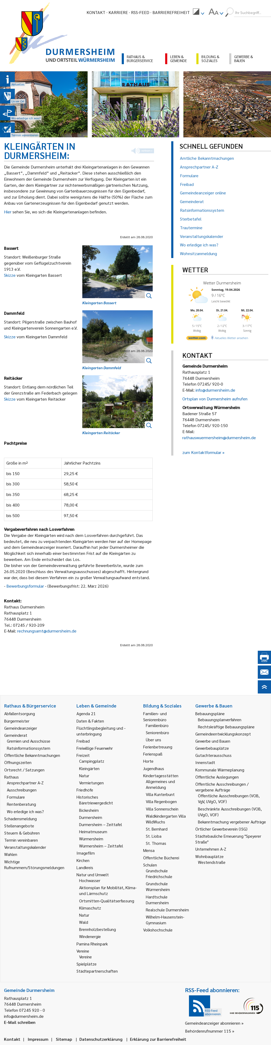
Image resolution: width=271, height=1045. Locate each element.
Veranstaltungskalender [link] (25, 847)
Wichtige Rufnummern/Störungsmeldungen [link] (34, 864)
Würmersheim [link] (91, 838)
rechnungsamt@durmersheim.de (46, 631)
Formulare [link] (16, 797)
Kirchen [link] (82, 860)
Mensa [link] (149, 850)
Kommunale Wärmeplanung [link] (219, 769)
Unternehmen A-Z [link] (210, 849)
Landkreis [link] (84, 867)
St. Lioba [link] (153, 836)
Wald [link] (83, 922)
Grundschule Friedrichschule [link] (159, 873)
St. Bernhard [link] (157, 829)
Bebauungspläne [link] (210, 713)
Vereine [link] (85, 956)
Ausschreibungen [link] (22, 790)
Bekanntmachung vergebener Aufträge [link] (232, 821)
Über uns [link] (153, 739)
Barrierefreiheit (171, 12)
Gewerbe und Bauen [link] (212, 741)
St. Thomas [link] (156, 843)
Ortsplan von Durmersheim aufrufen (214, 398)
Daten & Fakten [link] (90, 721)
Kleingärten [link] (89, 768)
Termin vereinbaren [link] (21, 840)
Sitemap (64, 1039)
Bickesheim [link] (89, 810)
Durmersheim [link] (90, 817)
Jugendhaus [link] (153, 768)
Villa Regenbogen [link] (161, 801)
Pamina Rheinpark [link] (92, 943)
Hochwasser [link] (89, 880)
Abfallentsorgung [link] (19, 713)
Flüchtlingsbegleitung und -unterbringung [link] (100, 731)
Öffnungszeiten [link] (17, 762)
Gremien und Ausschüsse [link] (28, 741)
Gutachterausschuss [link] (213, 755)
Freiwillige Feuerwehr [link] (94, 748)
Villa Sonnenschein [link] (162, 809)
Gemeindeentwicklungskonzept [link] (223, 734)
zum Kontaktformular (201, 452)
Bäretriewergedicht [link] (96, 802)
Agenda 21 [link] (86, 713)
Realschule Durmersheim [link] (167, 909)
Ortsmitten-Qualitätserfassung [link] (106, 900)
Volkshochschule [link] (158, 929)
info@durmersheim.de (215, 390)
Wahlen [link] (10, 854)
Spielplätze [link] (86, 964)
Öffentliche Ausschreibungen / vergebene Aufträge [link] (222, 787)
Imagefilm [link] (85, 853)
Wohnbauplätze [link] (209, 856)
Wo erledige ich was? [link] (25, 811)
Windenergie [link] (90, 936)
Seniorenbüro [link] (157, 732)
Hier (8, 211)
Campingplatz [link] (91, 761)
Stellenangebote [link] (19, 825)
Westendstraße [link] (211, 862)
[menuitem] (198, 12)
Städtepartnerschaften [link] (97, 971)
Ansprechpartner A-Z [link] (25, 782)
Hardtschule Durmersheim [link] (157, 899)
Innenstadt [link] (205, 762)
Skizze (10, 275)
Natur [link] (84, 775)
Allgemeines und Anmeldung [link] (160, 784)
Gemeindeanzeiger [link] (20, 728)
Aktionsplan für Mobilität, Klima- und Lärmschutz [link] (108, 890)
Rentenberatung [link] (21, 804)
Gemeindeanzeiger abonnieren (212, 1023)
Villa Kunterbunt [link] (160, 794)
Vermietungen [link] (91, 782)
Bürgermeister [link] (16, 721)
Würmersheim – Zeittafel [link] (101, 846)
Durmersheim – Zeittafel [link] (100, 824)
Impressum (38, 1039)
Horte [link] (148, 761)
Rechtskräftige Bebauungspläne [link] (226, 726)
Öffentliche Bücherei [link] (161, 857)
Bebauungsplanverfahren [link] (219, 719)
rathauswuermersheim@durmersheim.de (219, 437)
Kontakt (96, 12)
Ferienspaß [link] (152, 754)
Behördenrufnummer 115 (208, 1031)
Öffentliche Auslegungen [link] (217, 777)
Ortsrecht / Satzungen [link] (24, 769)
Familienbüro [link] (157, 725)
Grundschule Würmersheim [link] (158, 886)
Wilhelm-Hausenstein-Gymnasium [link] (165, 919)
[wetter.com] (196, 339)
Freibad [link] (83, 741)
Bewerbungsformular (25, 586)
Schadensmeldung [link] (20, 818)
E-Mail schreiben (19, 1022)
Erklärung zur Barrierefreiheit (158, 1039)
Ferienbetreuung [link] (157, 746)
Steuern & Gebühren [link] (22, 833)
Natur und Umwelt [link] (92, 874)
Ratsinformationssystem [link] (28, 748)
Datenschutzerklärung (101, 1039)
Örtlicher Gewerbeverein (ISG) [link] (221, 829)
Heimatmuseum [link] (93, 831)
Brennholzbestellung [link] (97, 929)
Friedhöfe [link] (84, 790)
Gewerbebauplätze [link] (212, 748)
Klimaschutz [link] (90, 908)
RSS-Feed (140, 12)
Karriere (118, 12)
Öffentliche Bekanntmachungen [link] (32, 755)
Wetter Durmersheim (222, 282)
